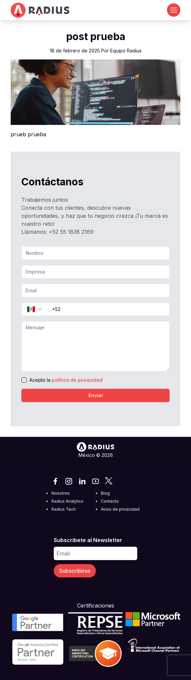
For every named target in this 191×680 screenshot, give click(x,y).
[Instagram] (69, 481)
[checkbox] (24, 380)
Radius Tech (63, 509)
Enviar (95, 395)
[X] (109, 481)
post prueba (95, 36)
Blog (105, 493)
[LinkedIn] (82, 481)
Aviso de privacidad (120, 509)
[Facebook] (55, 481)
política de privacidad (77, 380)
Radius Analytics (67, 501)
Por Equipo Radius (121, 50)
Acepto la (66, 380)
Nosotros (60, 493)
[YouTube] (95, 481)
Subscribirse (74, 570)
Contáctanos (52, 182)
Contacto (110, 501)
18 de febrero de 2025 (96, 50)
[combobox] (34, 309)
